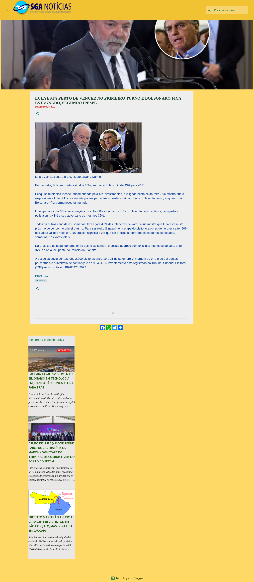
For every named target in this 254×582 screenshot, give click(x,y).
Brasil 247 (41, 276)
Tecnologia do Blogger (127, 578)
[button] (37, 113)
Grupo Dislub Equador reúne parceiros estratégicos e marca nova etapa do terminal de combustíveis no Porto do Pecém (51, 452)
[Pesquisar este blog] (230, 10)
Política (41, 280)
